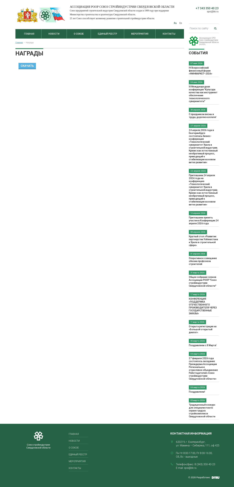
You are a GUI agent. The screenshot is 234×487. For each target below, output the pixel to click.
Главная (29, 33)
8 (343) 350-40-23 (205, 464)
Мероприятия (139, 33)
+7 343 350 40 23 (207, 8)
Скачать (27, 66)
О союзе (79, 33)
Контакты (169, 33)
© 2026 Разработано (199, 477)
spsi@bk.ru (213, 11)
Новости (53, 33)
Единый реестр (107, 33)
